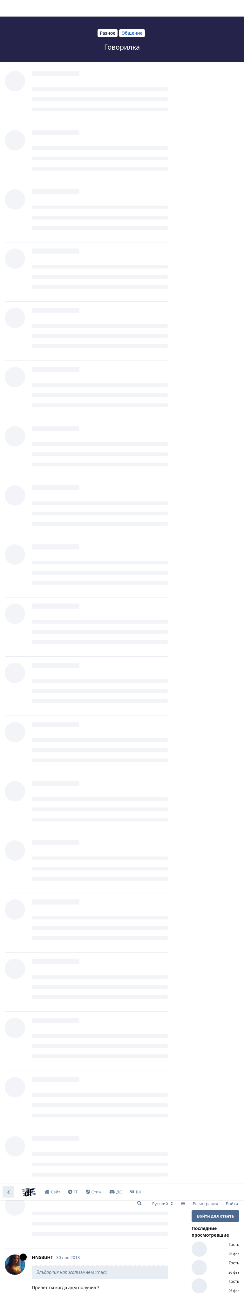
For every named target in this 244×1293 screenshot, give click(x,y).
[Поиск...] (139, 19)
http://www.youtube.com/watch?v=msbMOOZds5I (86, 521)
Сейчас (200, 269)
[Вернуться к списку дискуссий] (8, 8)
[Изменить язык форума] (162, 20)
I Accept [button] (221, 1281)
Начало (200, 162)
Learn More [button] (126, 1281)
